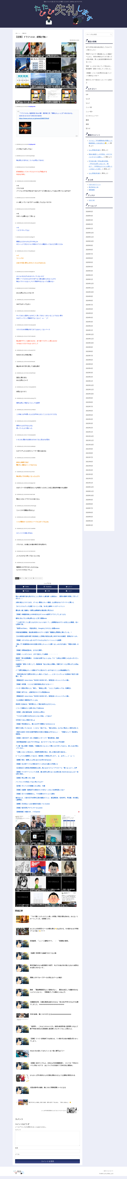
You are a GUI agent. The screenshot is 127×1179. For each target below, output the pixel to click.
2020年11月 (90, 491)
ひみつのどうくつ (94, 184)
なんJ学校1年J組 (94, 150)
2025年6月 (89, 258)
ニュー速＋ (89, 111)
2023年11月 (90, 339)
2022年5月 (89, 415)
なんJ (87, 103)
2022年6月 (89, 411)
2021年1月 (89, 483)
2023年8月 (89, 351)
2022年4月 (89, 419)
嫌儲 (17, 578)
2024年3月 (89, 322)
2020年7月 (89, 508)
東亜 (87, 124)
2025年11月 (90, 237)
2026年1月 (89, 228)
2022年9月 (89, 398)
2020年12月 (90, 487)
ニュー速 (89, 107)
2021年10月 (90, 444)
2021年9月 (89, 449)
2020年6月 (89, 512)
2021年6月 (89, 461)
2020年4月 (89, 521)
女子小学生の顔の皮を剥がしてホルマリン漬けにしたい (99, 48)
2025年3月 (89, 271)
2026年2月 (89, 224)
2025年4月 (89, 266)
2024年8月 (89, 300)
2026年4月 (89, 216)
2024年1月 (89, 330)
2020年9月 (89, 500)
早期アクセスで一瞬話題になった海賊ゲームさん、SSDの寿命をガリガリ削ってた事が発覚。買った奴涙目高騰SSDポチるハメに (99, 58)
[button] (111, 34)
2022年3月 (89, 423)
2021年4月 (89, 470)
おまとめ (92, 200)
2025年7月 (89, 254)
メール (17, 1157)
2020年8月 (89, 504)
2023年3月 (89, 372)
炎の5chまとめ (93, 187)
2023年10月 (90, 343)
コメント (18, 1130)
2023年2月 (89, 377)
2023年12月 (90, 334)
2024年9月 (89, 296)
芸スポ (88, 128)
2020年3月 (89, 525)
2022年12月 (90, 385)
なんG (88, 99)
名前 (16, 1151)
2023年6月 (89, 360)
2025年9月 (89, 245)
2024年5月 (89, 313)
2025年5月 (89, 262)
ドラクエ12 (29, 578)
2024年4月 (89, 317)
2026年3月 (89, 220)
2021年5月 (89, 466)
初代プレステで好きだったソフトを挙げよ (99, 81)
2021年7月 (89, 457)
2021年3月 (89, 474)
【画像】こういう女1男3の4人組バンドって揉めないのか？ (99, 74)
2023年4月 (89, 368)
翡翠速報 (92, 190)
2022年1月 (89, 432)
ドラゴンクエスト (37, 578)
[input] (99, 34)
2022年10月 (90, 394)
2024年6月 (89, 309)
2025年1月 (89, 279)
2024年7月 (89, 305)
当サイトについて (108, 1174)
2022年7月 (89, 406)
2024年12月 (90, 283)
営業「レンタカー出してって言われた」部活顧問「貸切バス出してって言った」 (99, 67)
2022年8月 (89, 402)
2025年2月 (89, 275)
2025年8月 (89, 249)
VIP (87, 94)
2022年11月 (90, 389)
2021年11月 (90, 440)
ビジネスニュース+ (92, 116)
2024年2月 (89, 326)
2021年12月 (90, 436)
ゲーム (22, 578)
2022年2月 (89, 428)
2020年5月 (89, 517)
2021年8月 (89, 453)
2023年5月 (89, 364)
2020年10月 (90, 495)
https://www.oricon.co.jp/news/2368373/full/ (34, 118)
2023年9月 (89, 347)
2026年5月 (89, 211)
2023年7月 (89, 355)
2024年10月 (90, 292)
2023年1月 (89, 381)
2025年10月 (90, 241)
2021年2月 (89, 478)
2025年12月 (90, 233)
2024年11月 (90, 288)
